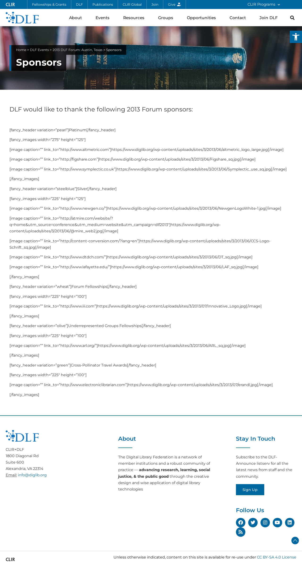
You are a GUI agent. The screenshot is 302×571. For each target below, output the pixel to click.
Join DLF (270, 17)
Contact (239, 17)
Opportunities (202, 17)
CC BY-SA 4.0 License (276, 557)
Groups (167, 17)
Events (104, 17)
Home (21, 50)
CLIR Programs (263, 4)
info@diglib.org (32, 475)
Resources (135, 17)
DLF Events (39, 50)
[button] (296, 37)
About (76, 17)
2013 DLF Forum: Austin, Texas (77, 50)
